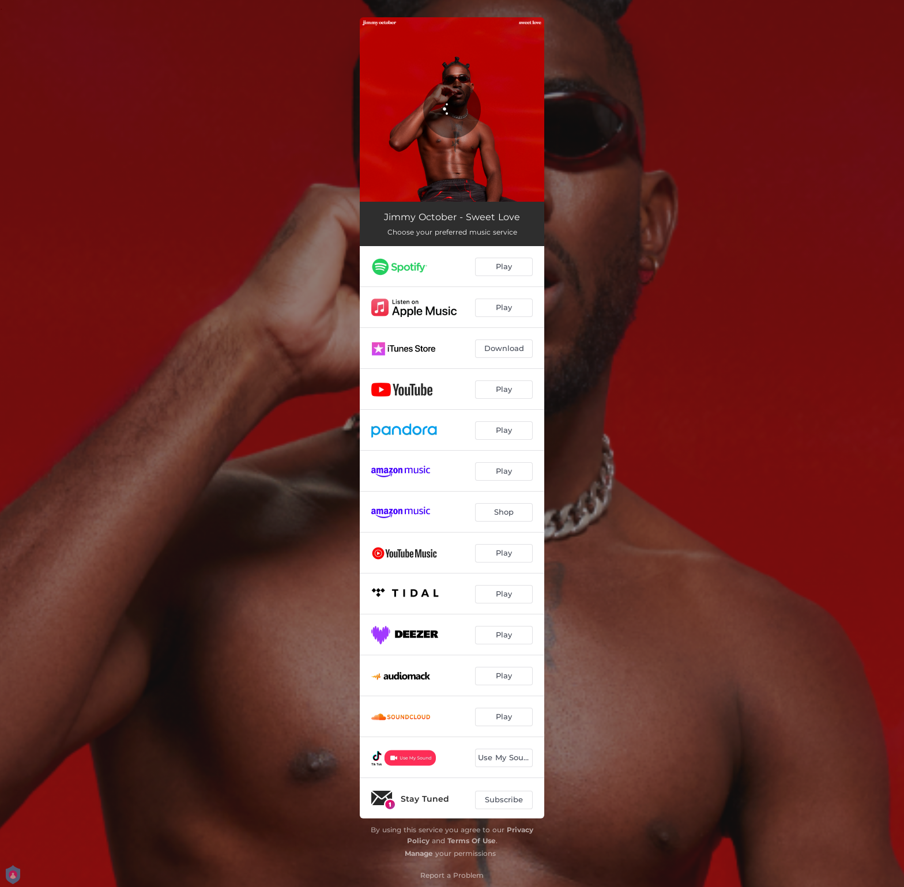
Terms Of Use (471, 840)
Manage (419, 853)
